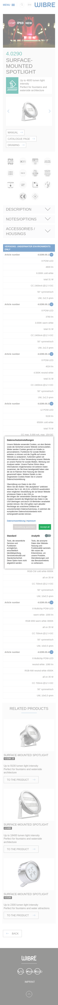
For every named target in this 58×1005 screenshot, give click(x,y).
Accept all (44, 527)
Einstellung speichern (25, 527)
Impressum (31, 521)
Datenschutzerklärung (16, 521)
